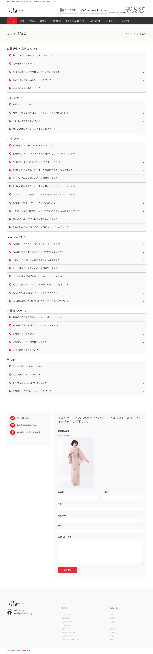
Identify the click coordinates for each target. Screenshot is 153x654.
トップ (12, 21)
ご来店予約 (95, 21)
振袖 (22, 21)
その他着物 (56, 21)
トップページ (127, 34)
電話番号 (62, 526)
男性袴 (43, 21)
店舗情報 (125, 21)
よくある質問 (110, 21)
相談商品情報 (63, 442)
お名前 (61, 503)
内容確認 (67, 581)
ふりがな (106, 503)
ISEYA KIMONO (26, 651)
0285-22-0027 (135, 8)
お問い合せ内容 (64, 548)
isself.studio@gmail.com (27, 432)
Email (60, 536)
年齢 (60, 515)
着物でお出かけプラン (75, 21)
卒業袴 (32, 21)
